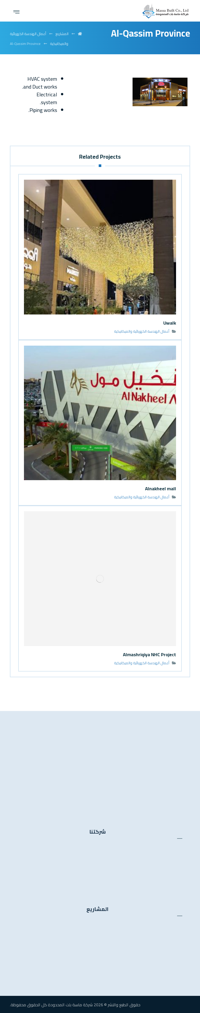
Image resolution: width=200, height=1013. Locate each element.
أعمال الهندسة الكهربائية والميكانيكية (141, 331)
